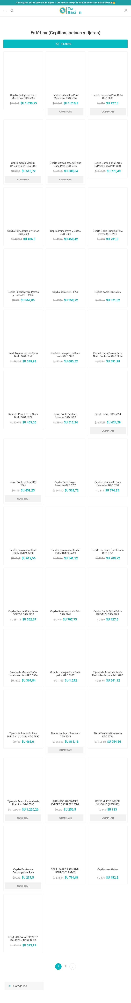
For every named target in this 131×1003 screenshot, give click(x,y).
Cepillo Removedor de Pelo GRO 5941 (65, 613)
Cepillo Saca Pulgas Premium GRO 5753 (65, 484)
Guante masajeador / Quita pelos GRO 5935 (65, 674)
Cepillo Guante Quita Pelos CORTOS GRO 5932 (23, 613)
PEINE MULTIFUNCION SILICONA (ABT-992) (107, 803)
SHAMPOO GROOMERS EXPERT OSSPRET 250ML (65, 803)
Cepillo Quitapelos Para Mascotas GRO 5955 (23, 97)
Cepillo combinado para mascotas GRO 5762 (107, 484)
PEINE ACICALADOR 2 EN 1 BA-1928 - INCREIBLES (23, 939)
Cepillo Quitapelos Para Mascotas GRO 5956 (65, 97)
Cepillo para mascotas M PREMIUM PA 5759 (65, 552)
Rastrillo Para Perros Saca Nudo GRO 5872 (23, 416)
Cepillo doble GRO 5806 (108, 292)
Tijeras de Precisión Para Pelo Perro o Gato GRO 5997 (23, 735)
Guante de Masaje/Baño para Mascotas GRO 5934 (23, 674)
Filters (66, 43)
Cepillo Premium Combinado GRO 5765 (108, 552)
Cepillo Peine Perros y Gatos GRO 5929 (23, 232)
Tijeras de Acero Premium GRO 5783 (65, 735)
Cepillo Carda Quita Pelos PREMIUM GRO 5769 (107, 613)
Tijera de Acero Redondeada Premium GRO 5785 (23, 803)
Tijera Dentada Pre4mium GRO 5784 (108, 735)
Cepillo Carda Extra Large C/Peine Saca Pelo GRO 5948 (108, 166)
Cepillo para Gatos (107, 869)
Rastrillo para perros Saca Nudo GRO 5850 (65, 355)
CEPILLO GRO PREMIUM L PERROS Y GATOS (65, 871)
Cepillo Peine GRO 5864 (108, 414)
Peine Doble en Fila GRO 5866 (23, 484)
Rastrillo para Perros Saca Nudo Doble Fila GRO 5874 (107, 355)
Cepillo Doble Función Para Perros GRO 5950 (108, 232)
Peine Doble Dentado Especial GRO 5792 (65, 416)
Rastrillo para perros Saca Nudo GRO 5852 (23, 355)
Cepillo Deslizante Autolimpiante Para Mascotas (23, 872)
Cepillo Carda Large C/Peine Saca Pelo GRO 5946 (65, 164)
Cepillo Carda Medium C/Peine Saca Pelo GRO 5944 (23, 166)
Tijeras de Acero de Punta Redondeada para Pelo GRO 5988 (107, 675)
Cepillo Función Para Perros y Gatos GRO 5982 (23, 293)
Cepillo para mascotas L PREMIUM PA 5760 (23, 552)
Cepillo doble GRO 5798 (65, 292)
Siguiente (72, 966)
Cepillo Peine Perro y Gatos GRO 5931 (65, 232)
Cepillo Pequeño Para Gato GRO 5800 (108, 97)
